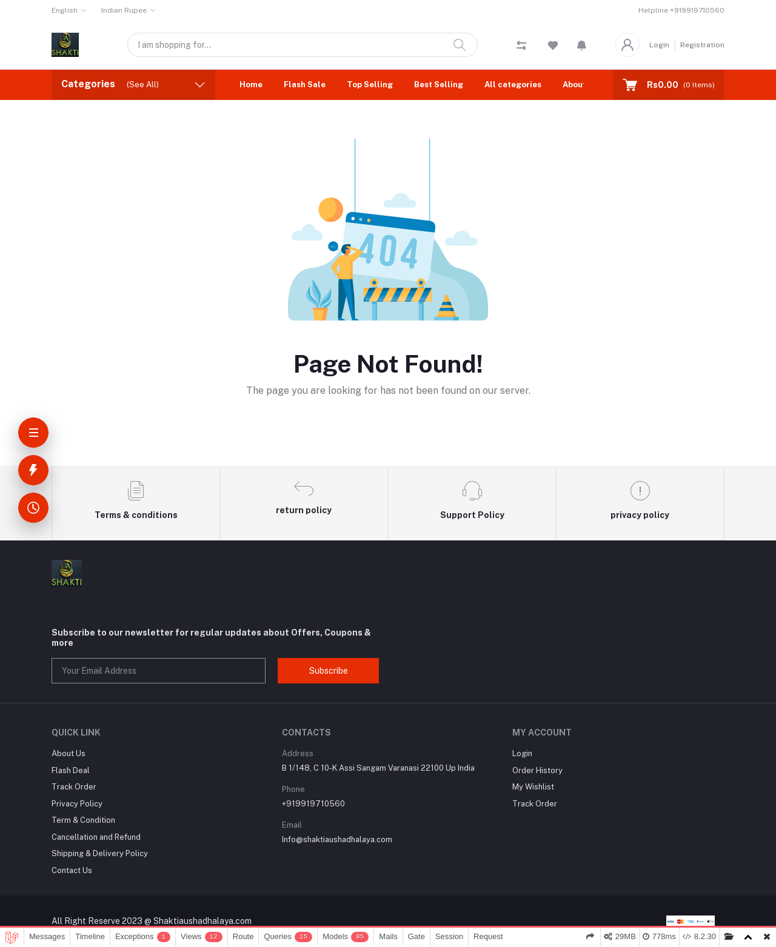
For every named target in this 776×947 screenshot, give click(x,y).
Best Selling (438, 84)
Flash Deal (71, 770)
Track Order (74, 786)
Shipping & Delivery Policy (100, 853)
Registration (702, 45)
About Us (580, 84)
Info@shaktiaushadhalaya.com (337, 839)
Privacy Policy (77, 803)
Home (251, 84)
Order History (537, 770)
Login (659, 45)
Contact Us (72, 870)
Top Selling (370, 84)
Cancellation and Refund (96, 837)
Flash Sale (305, 84)
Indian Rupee (124, 10)
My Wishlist (533, 786)
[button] (581, 44)
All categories (512, 84)
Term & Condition (83, 820)
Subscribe (328, 671)
